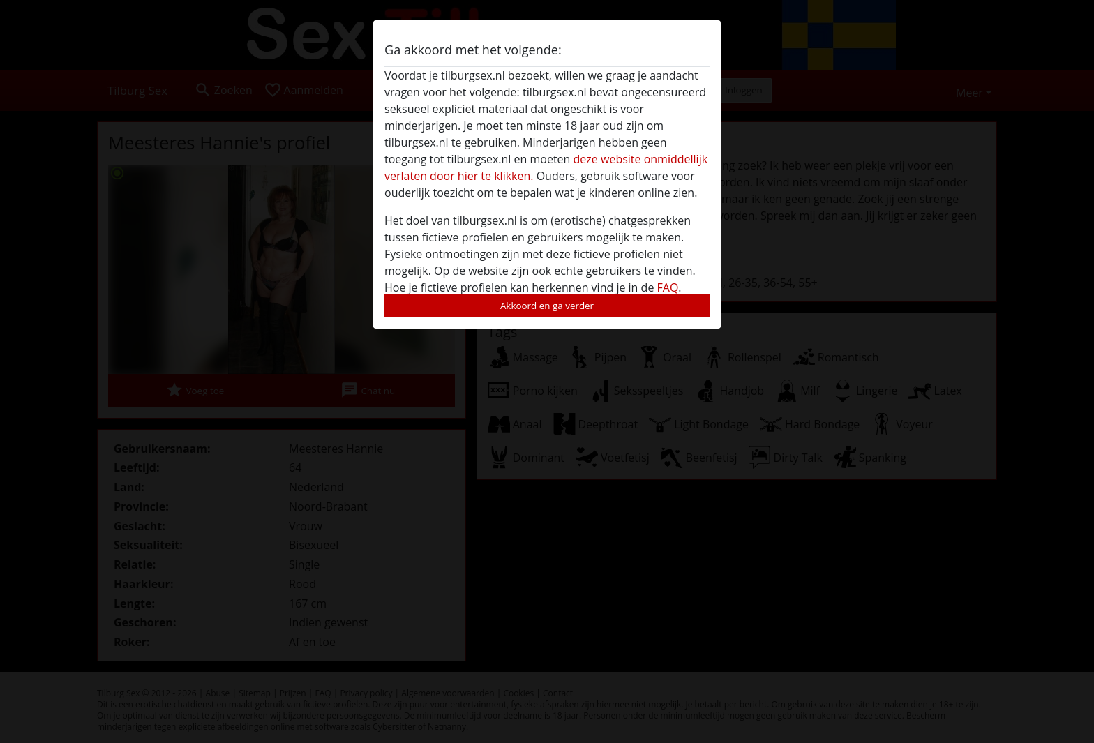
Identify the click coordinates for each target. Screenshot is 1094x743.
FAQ (668, 287)
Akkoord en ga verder (547, 305)
